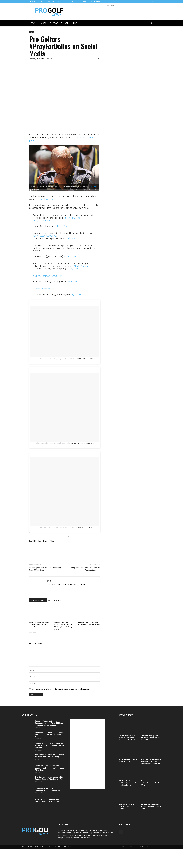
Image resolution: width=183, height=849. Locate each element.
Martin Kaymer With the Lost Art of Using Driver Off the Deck (45, 569)
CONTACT (74, 1)
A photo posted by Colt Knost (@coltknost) (52, 527)
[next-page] (34, 633)
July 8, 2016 (61, 226)
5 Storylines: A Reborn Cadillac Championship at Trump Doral (48, 789)
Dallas (39, 541)
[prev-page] (30, 633)
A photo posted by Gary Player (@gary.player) (53, 359)
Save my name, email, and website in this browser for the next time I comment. (61, 689)
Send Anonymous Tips (97, 1)
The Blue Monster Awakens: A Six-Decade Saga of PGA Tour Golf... (49, 778)
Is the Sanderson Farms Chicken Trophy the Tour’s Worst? (150, 783)
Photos (54, 23)
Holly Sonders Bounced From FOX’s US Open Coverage (127, 806)
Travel (64, 23)
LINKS (74, 23)
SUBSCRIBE (83, 1)
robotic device (46, 199)
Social (34, 23)
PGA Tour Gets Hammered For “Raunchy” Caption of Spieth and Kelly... (128, 783)
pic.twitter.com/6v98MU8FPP (47, 276)
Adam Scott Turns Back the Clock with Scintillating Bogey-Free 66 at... (49, 734)
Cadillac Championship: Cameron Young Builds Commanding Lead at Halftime (49, 745)
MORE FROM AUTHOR (56, 600)
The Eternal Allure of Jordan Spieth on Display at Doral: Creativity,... (49, 756)
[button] (151, 23)
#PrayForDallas (72, 217)
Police (52, 541)
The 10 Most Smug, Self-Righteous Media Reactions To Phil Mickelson (150, 738)
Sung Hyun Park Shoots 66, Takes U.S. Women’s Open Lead (85, 569)
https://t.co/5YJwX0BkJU (45, 235)
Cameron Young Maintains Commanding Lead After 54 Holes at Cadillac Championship (49, 723)
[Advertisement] (123, 71)
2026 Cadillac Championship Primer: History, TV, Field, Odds (47, 800)
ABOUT (66, 1)
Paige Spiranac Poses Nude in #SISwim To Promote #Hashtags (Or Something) (151, 761)
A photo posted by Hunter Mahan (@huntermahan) (53, 443)
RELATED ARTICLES (38, 600)
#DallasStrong (81, 266)
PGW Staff (40, 59)
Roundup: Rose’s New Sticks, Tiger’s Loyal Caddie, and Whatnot (39, 624)
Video (44, 23)
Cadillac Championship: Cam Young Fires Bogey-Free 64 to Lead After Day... (49, 768)
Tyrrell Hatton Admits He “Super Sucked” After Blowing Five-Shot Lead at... (128, 738)
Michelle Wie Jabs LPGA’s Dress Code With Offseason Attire (151, 806)
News (45, 541)
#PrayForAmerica (41, 220)
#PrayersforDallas (41, 288)
